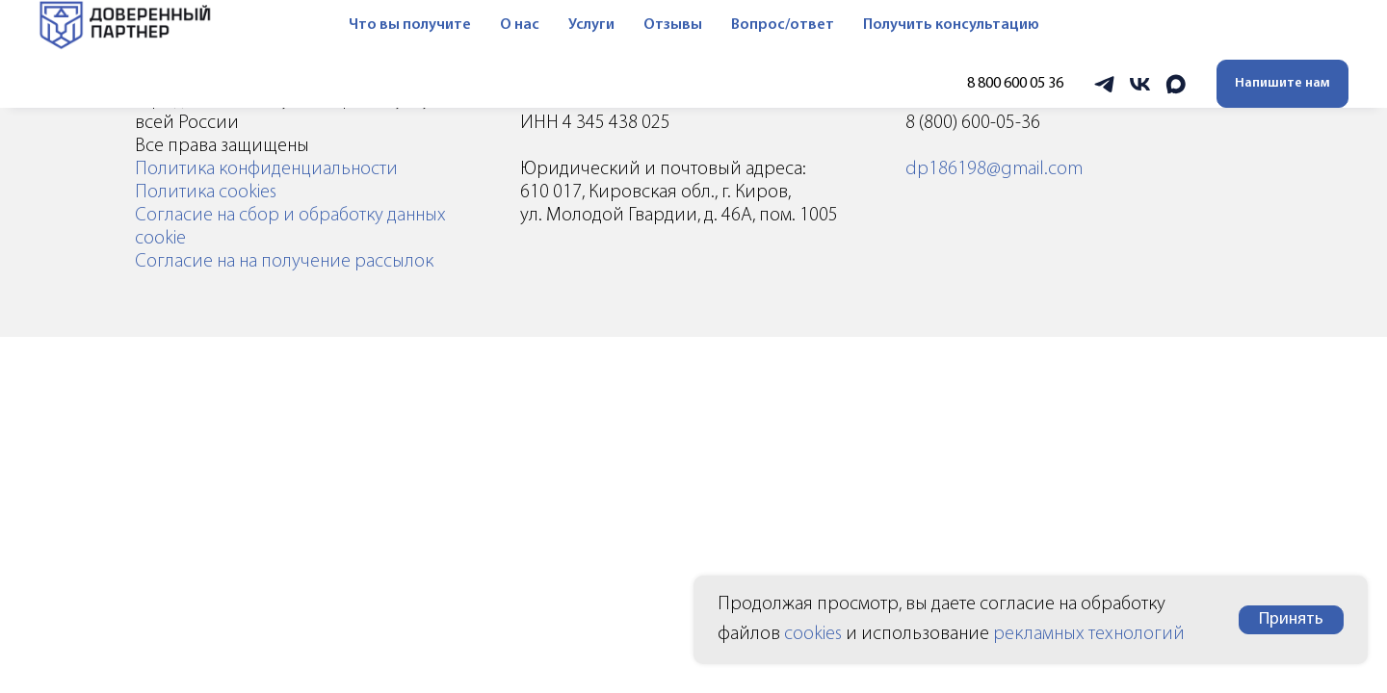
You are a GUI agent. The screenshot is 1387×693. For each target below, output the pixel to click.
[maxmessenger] (1176, 84)
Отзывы (657, 25)
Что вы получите (394, 25)
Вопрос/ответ (767, 25)
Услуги (576, 25)
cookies (813, 634)
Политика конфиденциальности (266, 169)
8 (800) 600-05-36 (972, 123)
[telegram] (1104, 84)
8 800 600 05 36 (1015, 83)
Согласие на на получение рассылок (284, 261)
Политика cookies (205, 192)
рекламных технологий (1089, 634)
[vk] (1140, 84)
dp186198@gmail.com (994, 169)
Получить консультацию (936, 25)
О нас (504, 25)
